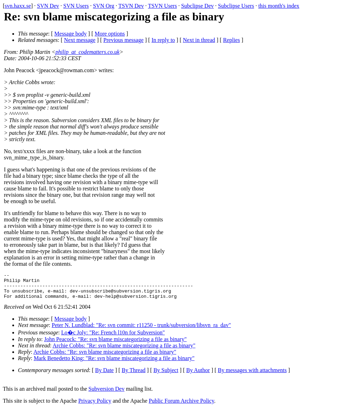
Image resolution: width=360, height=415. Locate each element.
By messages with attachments (252, 375)
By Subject (165, 375)
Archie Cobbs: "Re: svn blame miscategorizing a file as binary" (124, 351)
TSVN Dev (131, 6)
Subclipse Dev (197, 6)
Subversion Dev (107, 394)
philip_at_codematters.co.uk (88, 52)
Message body (70, 34)
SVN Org (103, 6)
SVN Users (76, 6)
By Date (104, 375)
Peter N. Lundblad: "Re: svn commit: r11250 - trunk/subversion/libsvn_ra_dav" (141, 330)
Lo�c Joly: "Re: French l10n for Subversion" (113, 338)
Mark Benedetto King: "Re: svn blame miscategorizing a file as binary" (114, 363)
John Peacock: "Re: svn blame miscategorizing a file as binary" (115, 344)
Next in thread (199, 40)
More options (110, 34)
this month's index (279, 6)
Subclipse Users (236, 6)
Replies (231, 40)
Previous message (123, 40)
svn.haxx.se (18, 6)
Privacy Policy (94, 406)
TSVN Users (162, 6)
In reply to (163, 40)
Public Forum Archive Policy (181, 406)
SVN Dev (48, 6)
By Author (198, 375)
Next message (79, 40)
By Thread (134, 375)
